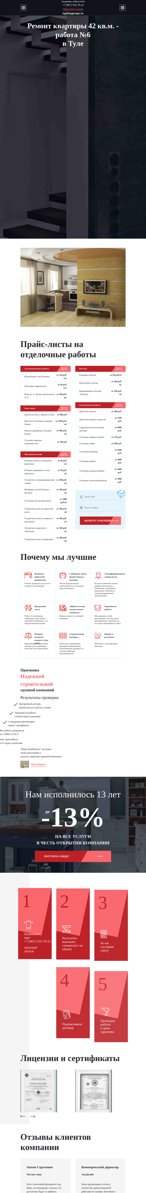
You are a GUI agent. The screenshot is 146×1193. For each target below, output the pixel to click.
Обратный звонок (73, 9)
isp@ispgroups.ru (73, 13)
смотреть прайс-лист (64, 368)
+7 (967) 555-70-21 (73, 5)
